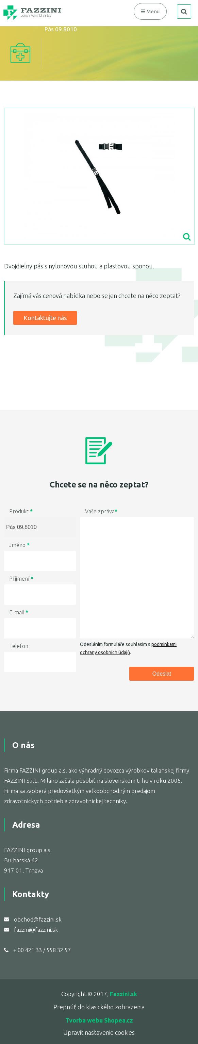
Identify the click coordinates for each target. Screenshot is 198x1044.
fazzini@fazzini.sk (36, 929)
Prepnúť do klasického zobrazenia (99, 1007)
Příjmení (21, 579)
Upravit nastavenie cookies (99, 1032)
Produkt (21, 511)
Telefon (18, 646)
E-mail (18, 612)
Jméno (19, 545)
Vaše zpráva (101, 511)
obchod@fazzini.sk (38, 919)
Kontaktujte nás (45, 317)
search (184, 11)
